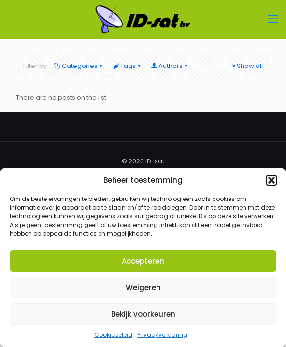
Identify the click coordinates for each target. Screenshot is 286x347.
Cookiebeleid (113, 335)
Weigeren (143, 287)
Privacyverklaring (162, 335)
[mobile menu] (273, 19)
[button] (271, 180)
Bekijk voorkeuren (143, 314)
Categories (79, 65)
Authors (170, 65)
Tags (127, 65)
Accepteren (143, 261)
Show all (246, 65)
